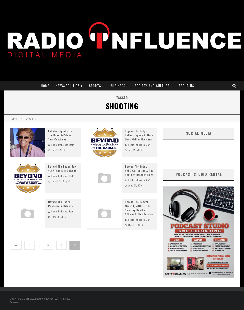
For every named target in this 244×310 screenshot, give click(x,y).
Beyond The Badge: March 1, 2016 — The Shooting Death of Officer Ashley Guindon (139, 208)
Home (45, 85)
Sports (95, 85)
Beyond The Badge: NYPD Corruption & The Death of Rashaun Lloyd (139, 170)
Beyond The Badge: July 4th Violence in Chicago (62, 168)
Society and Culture (152, 85)
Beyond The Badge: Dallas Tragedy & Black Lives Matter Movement (139, 135)
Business (117, 85)
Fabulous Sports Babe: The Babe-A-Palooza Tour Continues (62, 135)
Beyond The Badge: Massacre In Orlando (60, 204)
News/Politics (68, 85)
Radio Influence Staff (62, 144)
